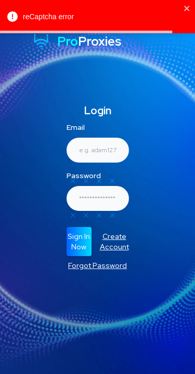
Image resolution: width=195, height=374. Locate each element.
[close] (187, 8)
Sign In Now (79, 241)
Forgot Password (97, 265)
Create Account (114, 241)
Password (84, 175)
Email (76, 127)
